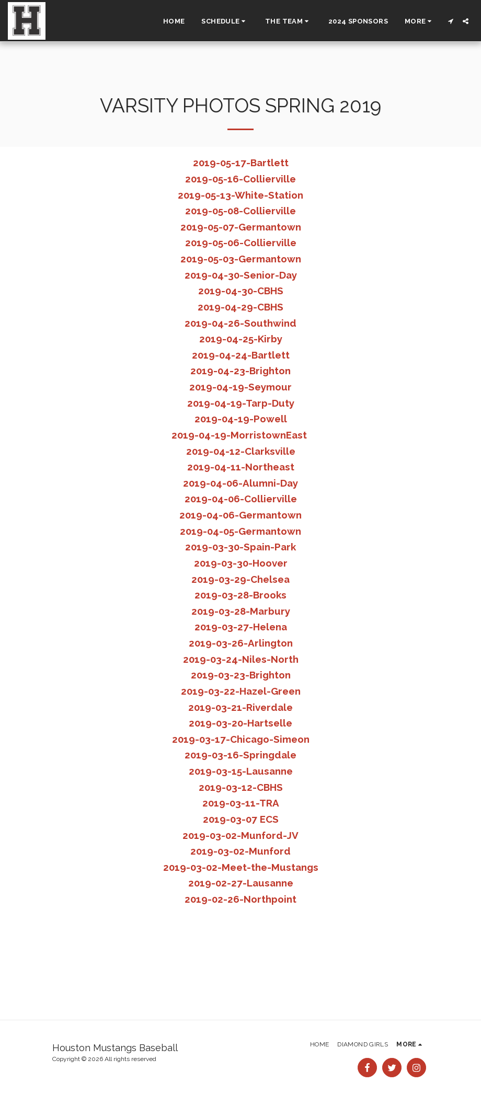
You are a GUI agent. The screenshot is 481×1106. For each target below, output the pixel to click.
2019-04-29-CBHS (240, 307)
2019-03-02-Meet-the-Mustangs (240, 867)
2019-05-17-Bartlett (241, 162)
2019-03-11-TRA (240, 803)
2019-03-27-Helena (240, 626)
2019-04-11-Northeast (240, 467)
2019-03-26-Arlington (241, 643)
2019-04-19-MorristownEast (239, 435)
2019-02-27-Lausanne (240, 883)
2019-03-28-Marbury (240, 611)
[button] (224, 21)
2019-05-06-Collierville (240, 242)
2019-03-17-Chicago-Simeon (241, 739)
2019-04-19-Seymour (240, 387)
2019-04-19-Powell (240, 418)
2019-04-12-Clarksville (240, 451)
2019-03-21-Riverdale (240, 707)
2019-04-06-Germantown (240, 515)
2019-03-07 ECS (241, 819)
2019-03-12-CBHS (241, 787)
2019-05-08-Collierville (240, 210)
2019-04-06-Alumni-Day (240, 483)
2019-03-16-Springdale (240, 755)
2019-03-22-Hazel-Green (241, 691)
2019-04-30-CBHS (240, 290)
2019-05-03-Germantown (240, 258)
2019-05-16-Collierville (240, 179)
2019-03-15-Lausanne (241, 771)
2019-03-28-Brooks (240, 595)
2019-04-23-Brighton (240, 370)
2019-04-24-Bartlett (241, 355)
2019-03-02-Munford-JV (240, 835)
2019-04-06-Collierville (241, 498)
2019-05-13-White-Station (240, 195)
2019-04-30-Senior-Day (241, 275)
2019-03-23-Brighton (241, 675)
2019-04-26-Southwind (240, 323)
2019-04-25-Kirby (240, 338)
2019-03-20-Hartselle (240, 723)
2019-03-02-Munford (240, 851)
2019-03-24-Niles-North (241, 659)
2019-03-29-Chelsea (240, 579)
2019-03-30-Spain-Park (240, 546)
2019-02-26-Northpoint (240, 899)
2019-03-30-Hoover (241, 563)
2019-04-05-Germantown (240, 531)
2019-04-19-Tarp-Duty (240, 403)
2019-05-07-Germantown (240, 227)
